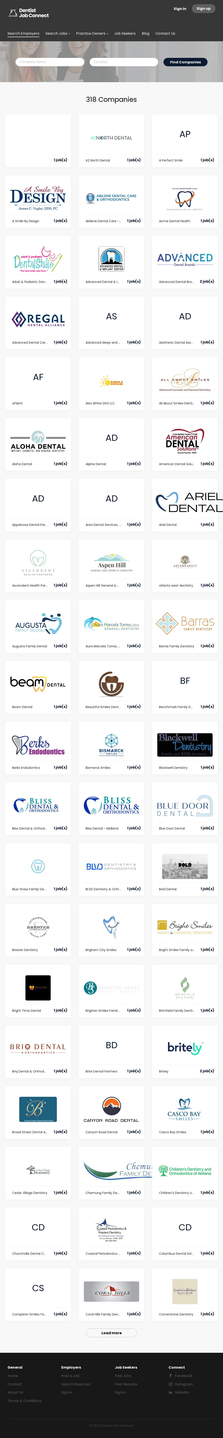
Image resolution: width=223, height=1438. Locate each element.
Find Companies (185, 62)
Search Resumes (75, 1384)
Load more (112, 1333)
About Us (15, 1392)
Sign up (204, 8)
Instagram (184, 1384)
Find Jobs (123, 1375)
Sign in (180, 8)
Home (13, 1375)
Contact (15, 1384)
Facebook (183, 1375)
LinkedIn (182, 1392)
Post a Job (70, 1375)
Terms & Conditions (25, 1400)
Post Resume (126, 1384)
